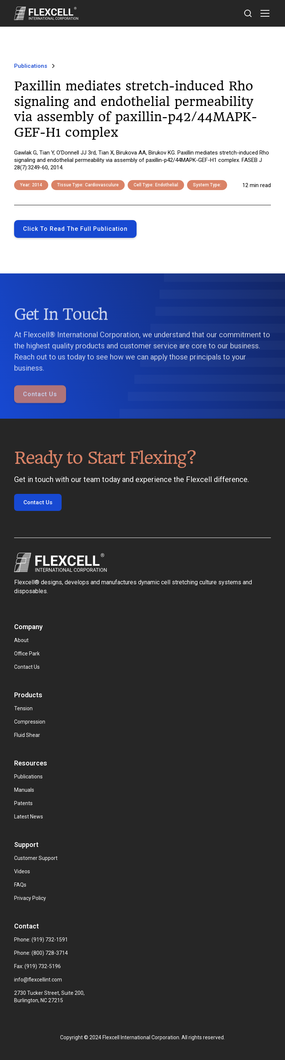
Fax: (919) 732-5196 (37, 966)
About (21, 640)
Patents (23, 803)
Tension (23, 708)
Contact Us (40, 405)
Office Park (27, 654)
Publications (28, 777)
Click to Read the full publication (75, 228)
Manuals (24, 790)
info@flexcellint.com (38, 980)
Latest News (28, 817)
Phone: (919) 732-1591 (41, 940)
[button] (263, 13)
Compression (29, 722)
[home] (46, 13)
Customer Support (36, 858)
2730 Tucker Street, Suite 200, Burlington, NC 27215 (50, 996)
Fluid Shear (27, 735)
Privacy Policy (30, 898)
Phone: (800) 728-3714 (41, 953)
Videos (22, 871)
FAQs (20, 885)
